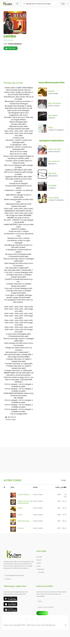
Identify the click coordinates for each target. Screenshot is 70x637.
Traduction (40, 569)
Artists (38, 563)
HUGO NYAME (8, 40)
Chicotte (21, 528)
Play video (10, 48)
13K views (66, 501)
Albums (39, 560)
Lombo (20, 515)
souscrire (42, 613)
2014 (59, 521)
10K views (65, 528)
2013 (59, 501)
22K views (66, 495)
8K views (66, 521)
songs (63, 480)
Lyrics (38, 566)
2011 (59, 508)
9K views (66, 508)
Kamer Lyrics (35, 625)
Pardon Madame (24, 494)
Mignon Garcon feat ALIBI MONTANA (25, 502)
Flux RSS (40, 572)
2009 (59, 494)
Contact (7, 579)
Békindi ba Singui (23, 521)
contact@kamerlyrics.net (14, 576)
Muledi (20, 508)
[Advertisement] (37, 66)
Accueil (39, 557)
